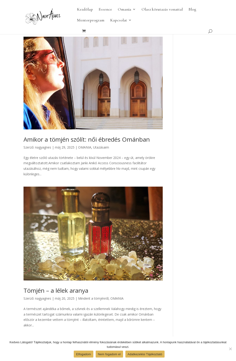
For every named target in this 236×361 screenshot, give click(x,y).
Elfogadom (83, 354)
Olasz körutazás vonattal (162, 10)
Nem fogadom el (109, 354)
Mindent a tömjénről (93, 298)
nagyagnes (43, 147)
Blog (192, 10)
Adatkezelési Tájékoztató (145, 354)
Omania (124, 10)
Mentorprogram (90, 20)
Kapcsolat (118, 20)
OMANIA (84, 147)
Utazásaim (101, 147)
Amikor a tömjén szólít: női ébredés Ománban (87, 139)
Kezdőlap (85, 10)
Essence (105, 10)
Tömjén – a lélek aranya (56, 290)
